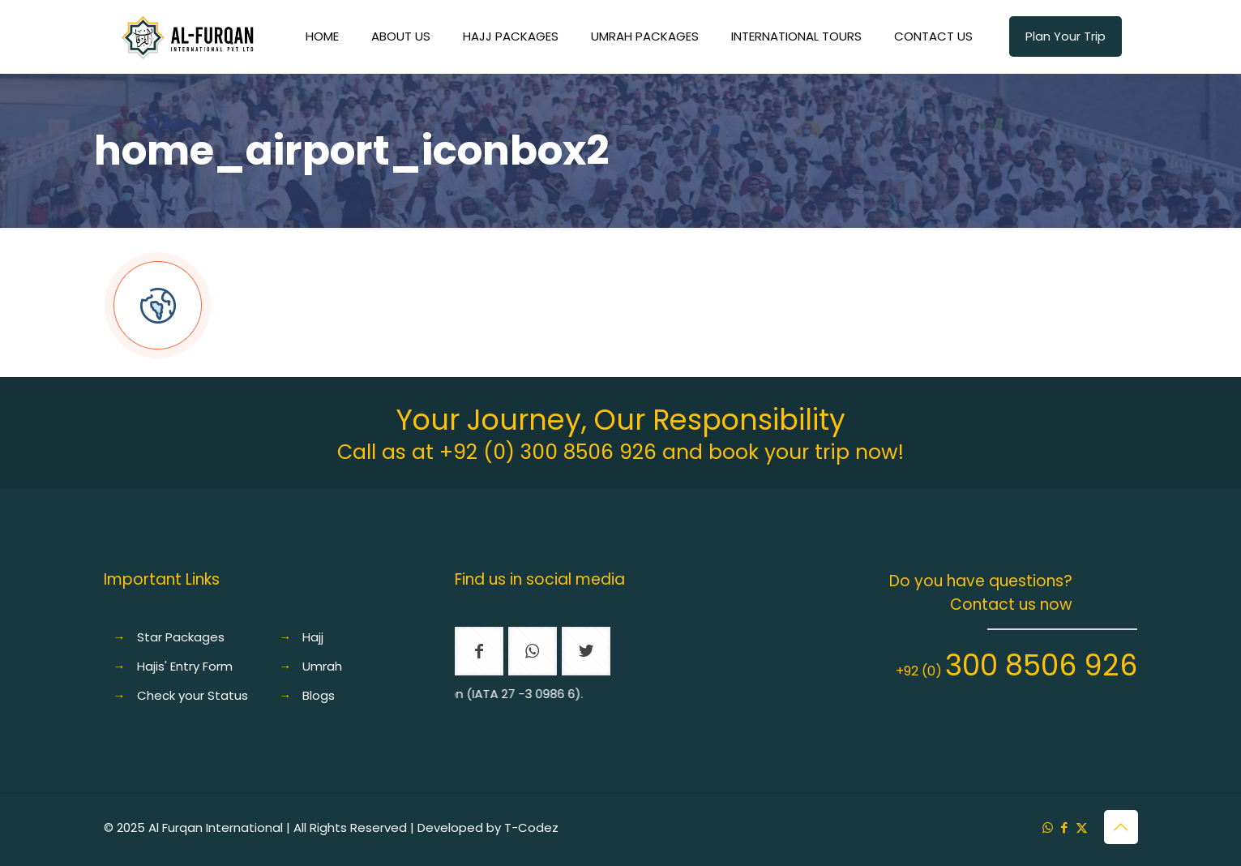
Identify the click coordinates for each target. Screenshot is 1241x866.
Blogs (318, 695)
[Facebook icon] (1065, 827)
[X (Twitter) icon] (1082, 827)
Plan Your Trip (1065, 36)
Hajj (312, 636)
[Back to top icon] (1121, 827)
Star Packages (181, 636)
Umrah (322, 666)
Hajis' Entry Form (185, 666)
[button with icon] (479, 651)
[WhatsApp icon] (1048, 827)
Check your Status (192, 695)
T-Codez (531, 827)
